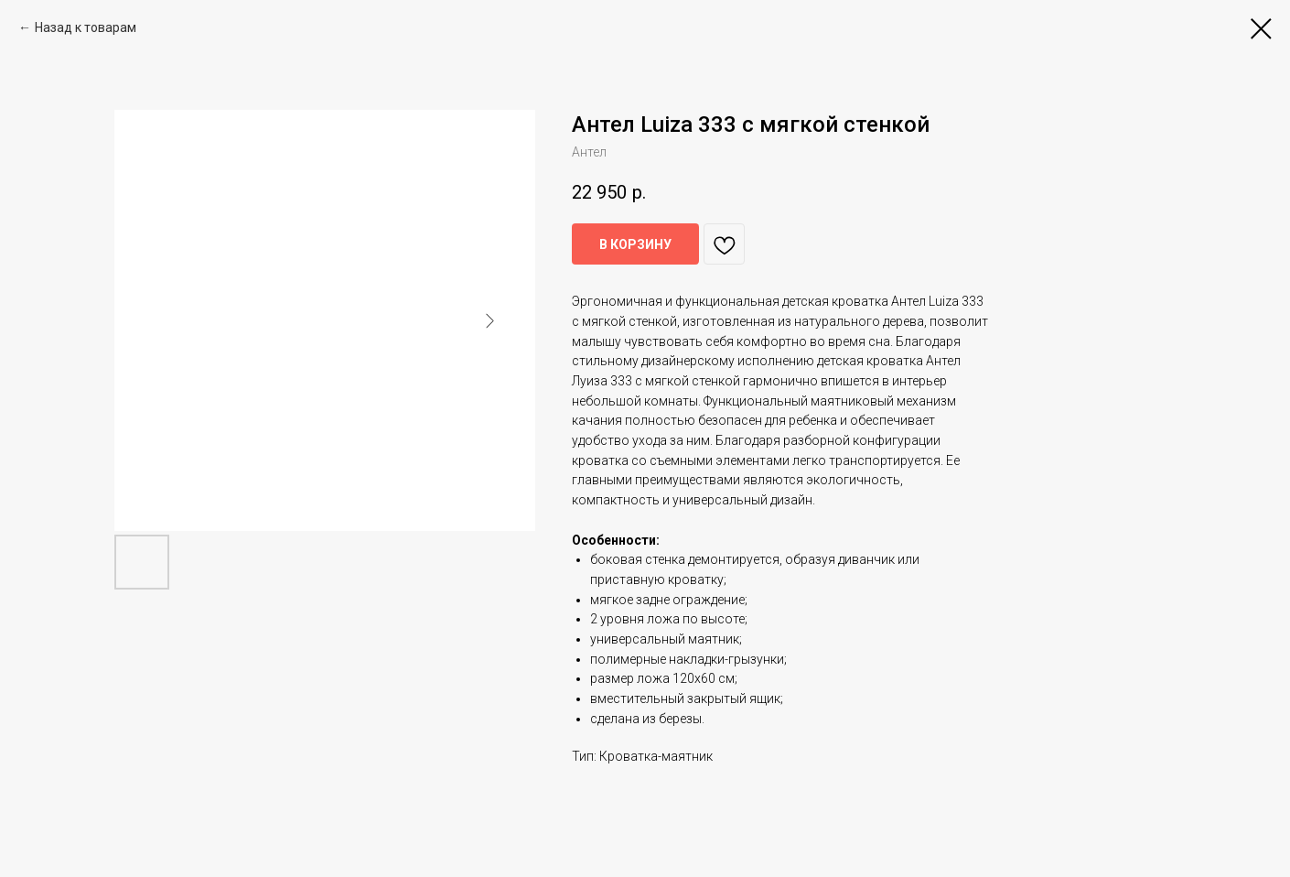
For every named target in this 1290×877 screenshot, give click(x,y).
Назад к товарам (85, 27)
